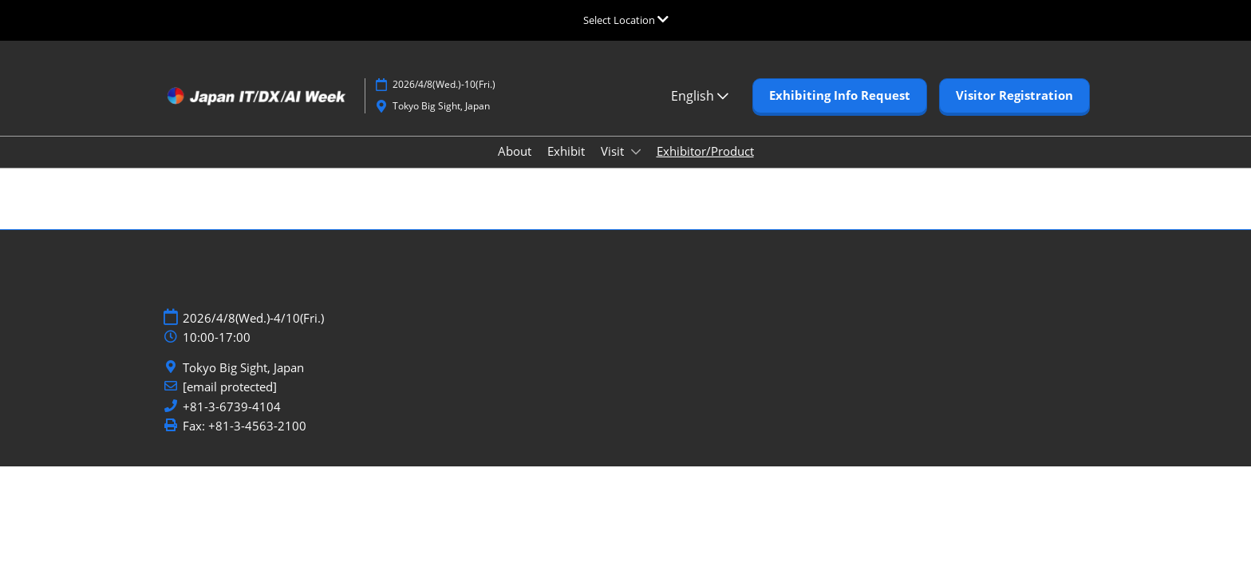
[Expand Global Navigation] (626, 20)
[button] (839, 95)
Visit (614, 151)
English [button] (699, 96)
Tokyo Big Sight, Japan (243, 367)
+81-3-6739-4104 (232, 406)
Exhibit (566, 151)
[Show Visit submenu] (636, 151)
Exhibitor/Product (705, 151)
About (514, 151)
